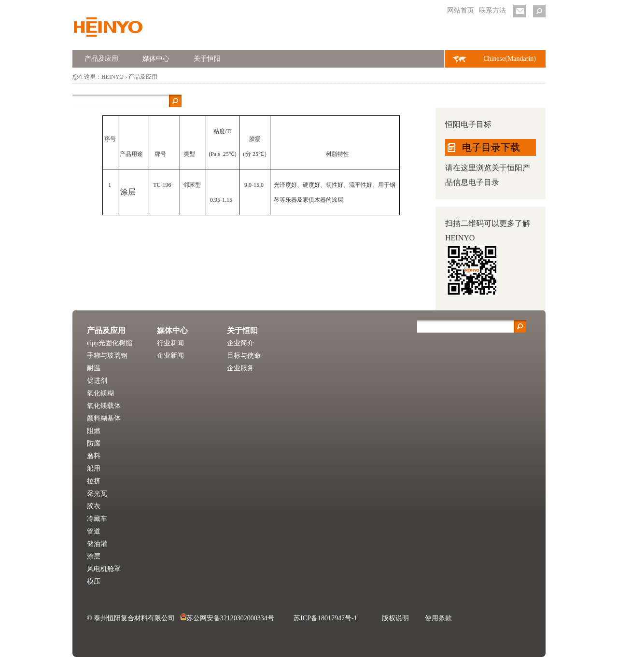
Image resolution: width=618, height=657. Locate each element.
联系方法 (492, 10)
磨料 (93, 456)
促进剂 (97, 380)
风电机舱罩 (104, 569)
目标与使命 (244, 355)
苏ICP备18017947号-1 (325, 618)
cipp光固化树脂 (109, 343)
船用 (93, 468)
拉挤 (93, 481)
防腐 (93, 443)
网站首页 (460, 10)
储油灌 (97, 543)
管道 (93, 531)
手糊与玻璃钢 (107, 355)
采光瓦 (97, 493)
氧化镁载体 (104, 405)
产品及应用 (101, 58)
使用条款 (438, 618)
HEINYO (112, 76)
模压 (93, 581)
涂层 (93, 556)
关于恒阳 (207, 58)
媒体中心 (155, 58)
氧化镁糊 (100, 393)
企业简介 (240, 343)
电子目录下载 (491, 147)
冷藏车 (97, 518)
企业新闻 (170, 355)
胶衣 (93, 506)
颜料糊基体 (104, 418)
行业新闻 (170, 343)
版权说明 (395, 618)
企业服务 (240, 368)
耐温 (93, 368)
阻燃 (93, 430)
